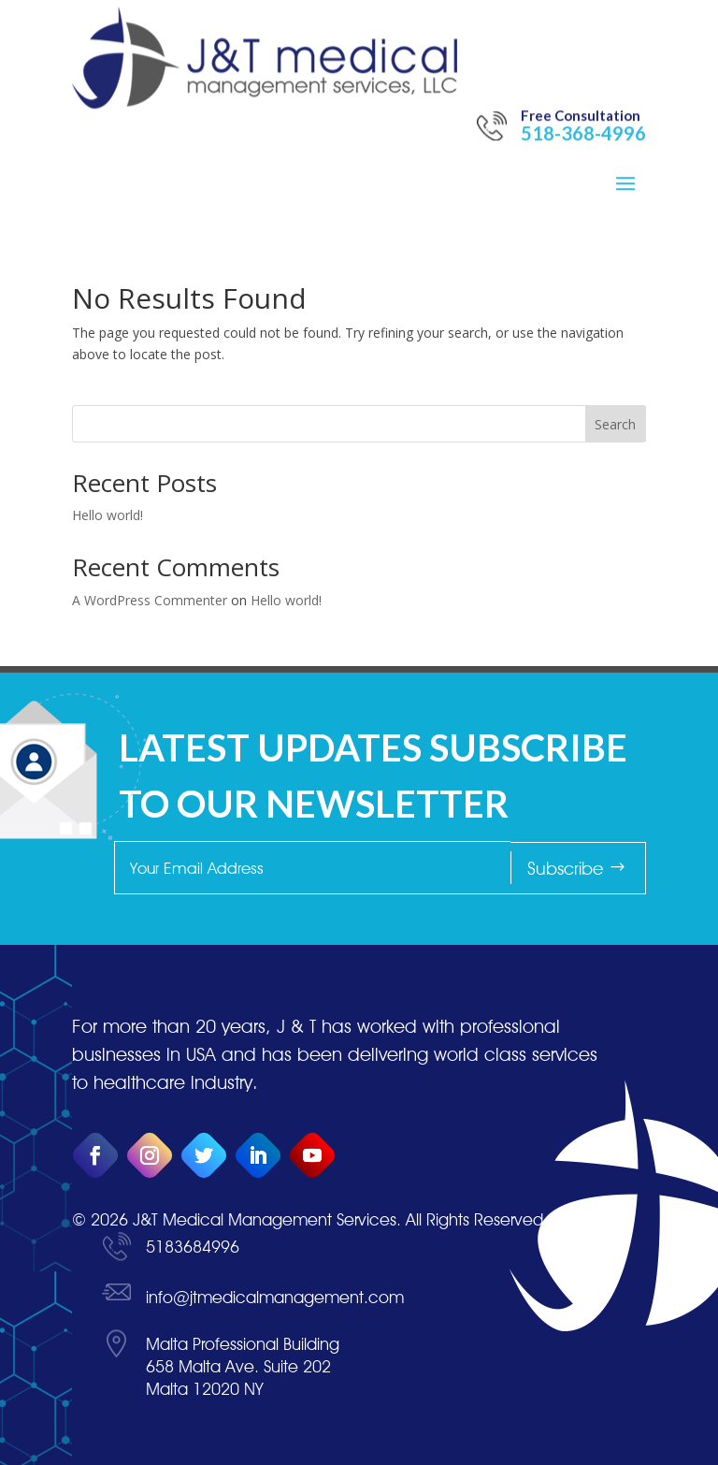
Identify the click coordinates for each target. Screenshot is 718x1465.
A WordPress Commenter (149, 600)
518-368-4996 (583, 87)
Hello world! (107, 515)
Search (615, 424)
